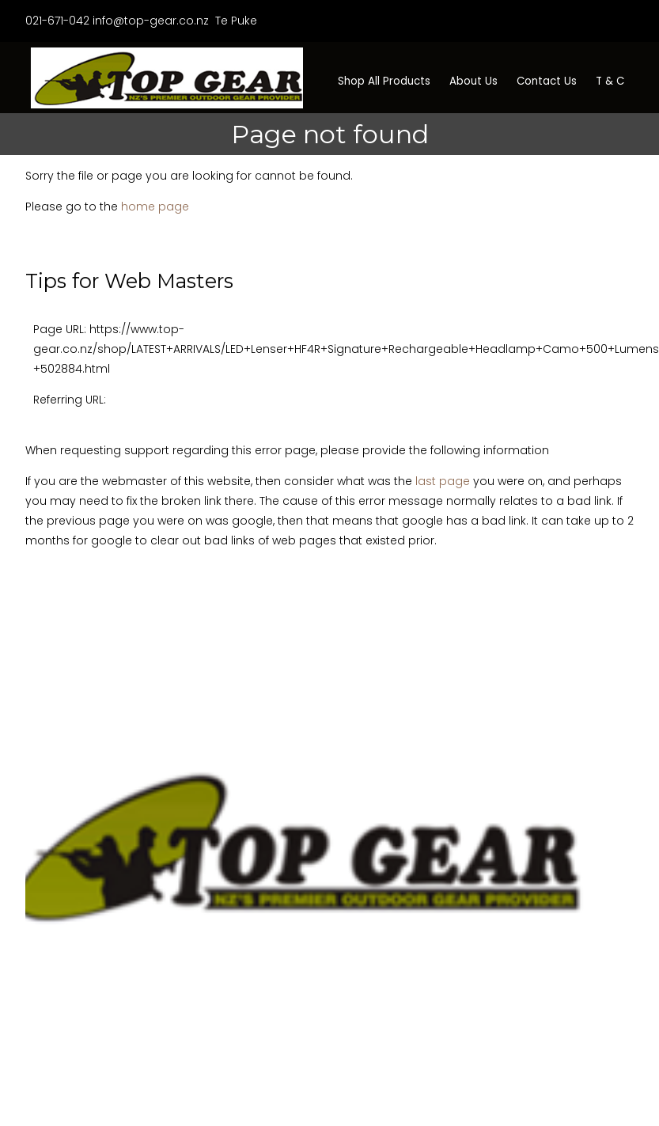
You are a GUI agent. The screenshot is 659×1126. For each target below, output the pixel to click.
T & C (610, 81)
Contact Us (547, 81)
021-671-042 (57, 20)
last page (442, 481)
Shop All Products (384, 81)
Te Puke (234, 20)
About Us (473, 81)
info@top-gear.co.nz (151, 20)
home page (155, 206)
